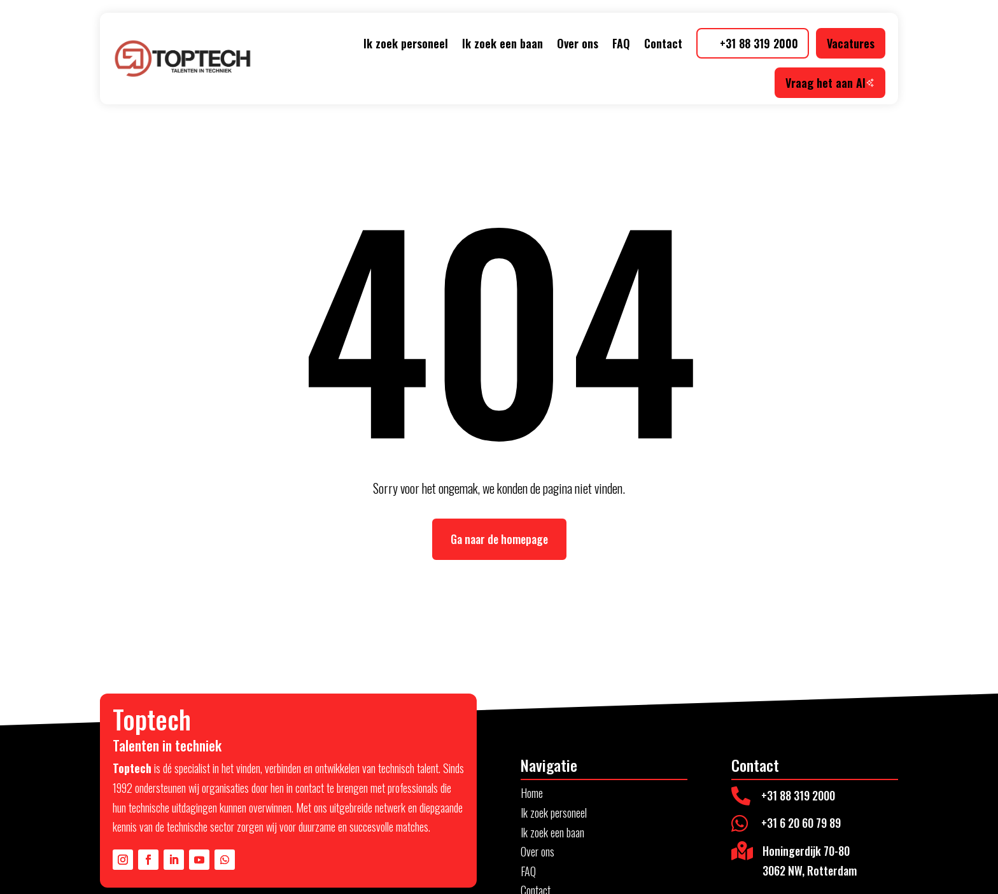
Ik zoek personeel (405, 43)
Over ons (577, 43)
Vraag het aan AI (830, 82)
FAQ (621, 43)
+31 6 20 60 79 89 (801, 822)
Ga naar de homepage (499, 539)
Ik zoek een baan (502, 43)
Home (532, 793)
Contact (663, 43)
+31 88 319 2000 (759, 43)
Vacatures (851, 43)
